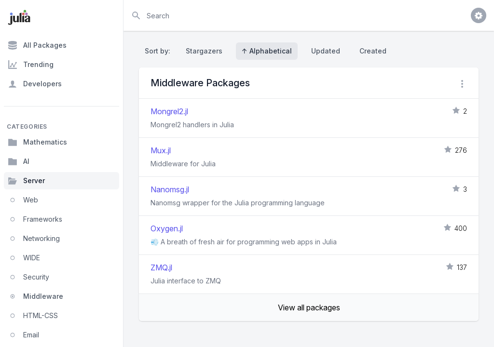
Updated (325, 51)
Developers (35, 84)
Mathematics (37, 142)
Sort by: (159, 51)
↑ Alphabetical (267, 51)
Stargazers (204, 51)
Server (26, 181)
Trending (31, 64)
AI (18, 161)
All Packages (37, 45)
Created (372, 51)
